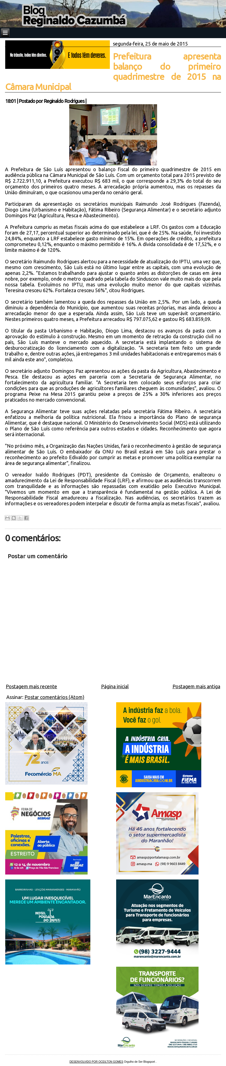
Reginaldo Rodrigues (64, 101)
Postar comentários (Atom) (54, 697)
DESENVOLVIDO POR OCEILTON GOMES (96, 1061)
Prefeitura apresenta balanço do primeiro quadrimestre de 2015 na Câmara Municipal (113, 71)
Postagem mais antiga (196, 686)
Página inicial (115, 686)
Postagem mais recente (31, 686)
